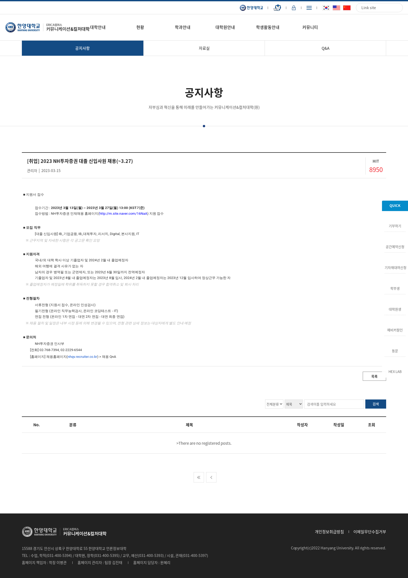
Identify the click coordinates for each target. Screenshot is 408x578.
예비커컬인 (395, 329)
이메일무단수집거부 (369, 532)
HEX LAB (395, 371)
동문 (395, 350)
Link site (368, 7)
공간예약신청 (395, 246)
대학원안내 (225, 27)
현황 (140, 27)
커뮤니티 (310, 27)
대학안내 (98, 27)
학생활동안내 (267, 27)
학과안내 (182, 27)
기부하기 (395, 225)
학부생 (395, 288)
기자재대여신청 (395, 267)
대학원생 (395, 309)
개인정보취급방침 (329, 532)
